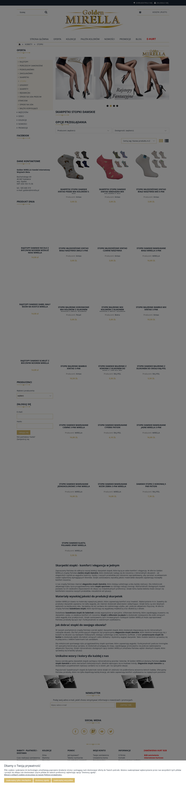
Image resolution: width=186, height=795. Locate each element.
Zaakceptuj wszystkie (63, 780)
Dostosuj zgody (42, 780)
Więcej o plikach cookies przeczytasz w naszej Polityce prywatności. (33, 774)
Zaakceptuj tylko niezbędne (18, 780)
